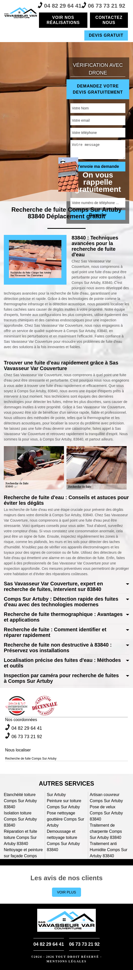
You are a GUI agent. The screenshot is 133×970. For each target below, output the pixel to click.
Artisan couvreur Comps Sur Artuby (106, 797)
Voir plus (66, 892)
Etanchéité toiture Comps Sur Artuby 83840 (20, 800)
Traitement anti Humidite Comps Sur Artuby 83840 (108, 849)
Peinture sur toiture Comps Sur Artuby (64, 804)
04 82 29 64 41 (60, 5)
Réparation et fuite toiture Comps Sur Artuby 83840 (20, 837)
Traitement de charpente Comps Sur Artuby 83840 (106, 831)
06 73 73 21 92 (103, 5)
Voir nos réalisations (63, 20)
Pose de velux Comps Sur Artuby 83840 (106, 813)
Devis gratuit (106, 35)
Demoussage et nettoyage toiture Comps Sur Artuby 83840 (63, 840)
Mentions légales (66, 961)
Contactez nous (108, 20)
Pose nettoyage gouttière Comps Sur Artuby (65, 819)
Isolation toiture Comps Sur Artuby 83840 (20, 819)
